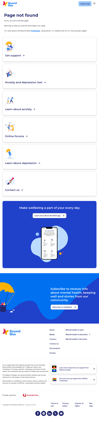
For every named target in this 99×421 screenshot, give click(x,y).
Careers (53, 339)
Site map (91, 404)
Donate (53, 353)
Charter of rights (79, 404)
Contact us (54, 344)
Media (52, 334)
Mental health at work (75, 330)
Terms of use (54, 404)
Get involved (55, 348)
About (52, 330)
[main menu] (94, 3)
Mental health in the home (76, 339)
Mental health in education (78, 334)
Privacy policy (65, 404)
